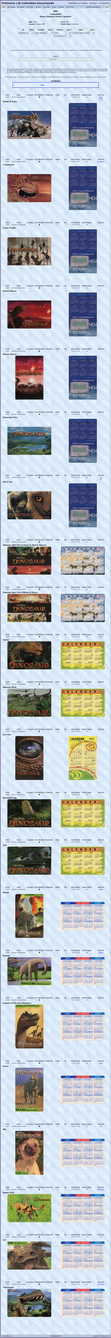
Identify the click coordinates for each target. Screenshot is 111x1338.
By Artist (61, 7)
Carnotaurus (101, 161)
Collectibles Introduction (93, 7)
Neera (101, 1063)
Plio (101, 477)
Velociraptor (100, 1189)
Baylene (101, 952)
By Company (11, 7)
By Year (54, 7)
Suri (101, 842)
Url (101, 1237)
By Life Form (70, 7)
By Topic (38, 7)
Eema (101, 99)
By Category (21, 7)
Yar (101, 479)
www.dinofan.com (6, 1336)
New (4, 7)
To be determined (53, 59)
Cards (42, 85)
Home (107, 7)
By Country (46, 7)
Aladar (101, 97)
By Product (30, 7)
